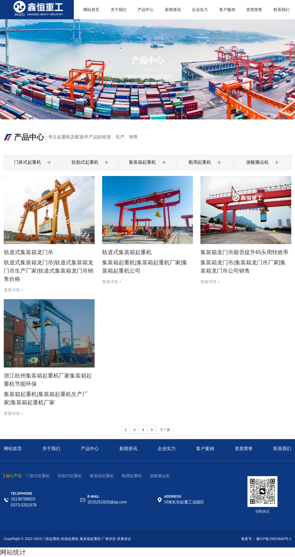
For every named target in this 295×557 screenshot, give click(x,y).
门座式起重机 (38, 476)
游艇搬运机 (160, 476)
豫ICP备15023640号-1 (273, 539)
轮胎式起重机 (70, 476)
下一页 (165, 430)
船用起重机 (132, 476)
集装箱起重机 (102, 476)
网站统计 (13, 552)
